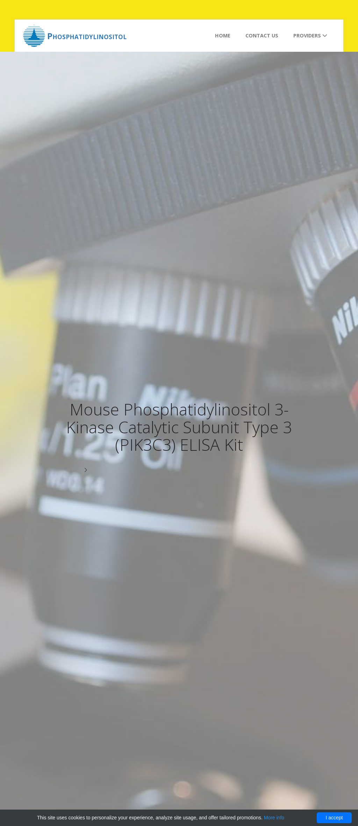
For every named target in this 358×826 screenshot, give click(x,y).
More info (274, 817)
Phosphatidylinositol (87, 36)
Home (222, 35)
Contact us (261, 35)
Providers (310, 35)
